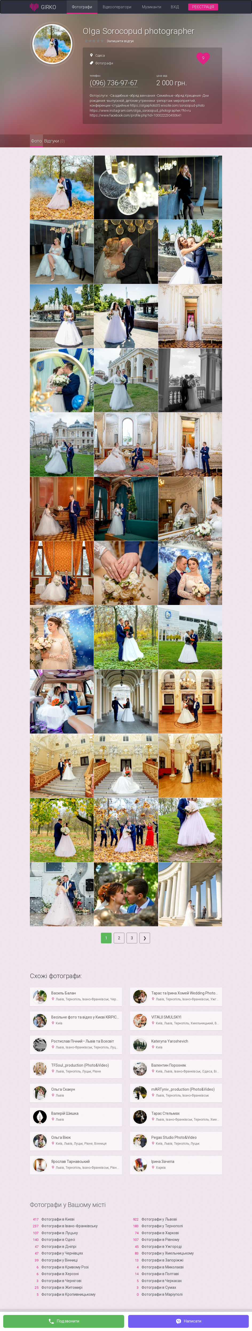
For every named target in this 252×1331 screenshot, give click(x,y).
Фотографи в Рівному (160, 1239)
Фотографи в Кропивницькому (68, 1294)
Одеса (100, 55)
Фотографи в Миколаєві (162, 1267)
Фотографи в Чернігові (61, 1281)
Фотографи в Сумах (158, 1287)
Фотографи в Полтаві (160, 1274)
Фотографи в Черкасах (161, 1281)
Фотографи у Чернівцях (62, 1253)
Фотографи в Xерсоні (60, 1274)
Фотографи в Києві (57, 1219)
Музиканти (151, 7)
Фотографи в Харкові (160, 1233)
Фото (42, 141)
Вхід (175, 7)
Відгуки (71, 141)
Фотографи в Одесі (58, 1239)
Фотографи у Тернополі (162, 1226)
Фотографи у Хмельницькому (167, 1253)
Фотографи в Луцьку (59, 1233)
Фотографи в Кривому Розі (65, 1267)
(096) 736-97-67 (113, 83)
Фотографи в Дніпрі (58, 1246)
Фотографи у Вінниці (59, 1260)
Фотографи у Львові (159, 1219)
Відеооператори (117, 7)
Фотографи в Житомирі (61, 1287)
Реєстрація (203, 7)
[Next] (144, 938)
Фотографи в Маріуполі (162, 1294)
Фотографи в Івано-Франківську (69, 1226)
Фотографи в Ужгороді (161, 1246)
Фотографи (82, 7)
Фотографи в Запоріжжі (162, 1260)
